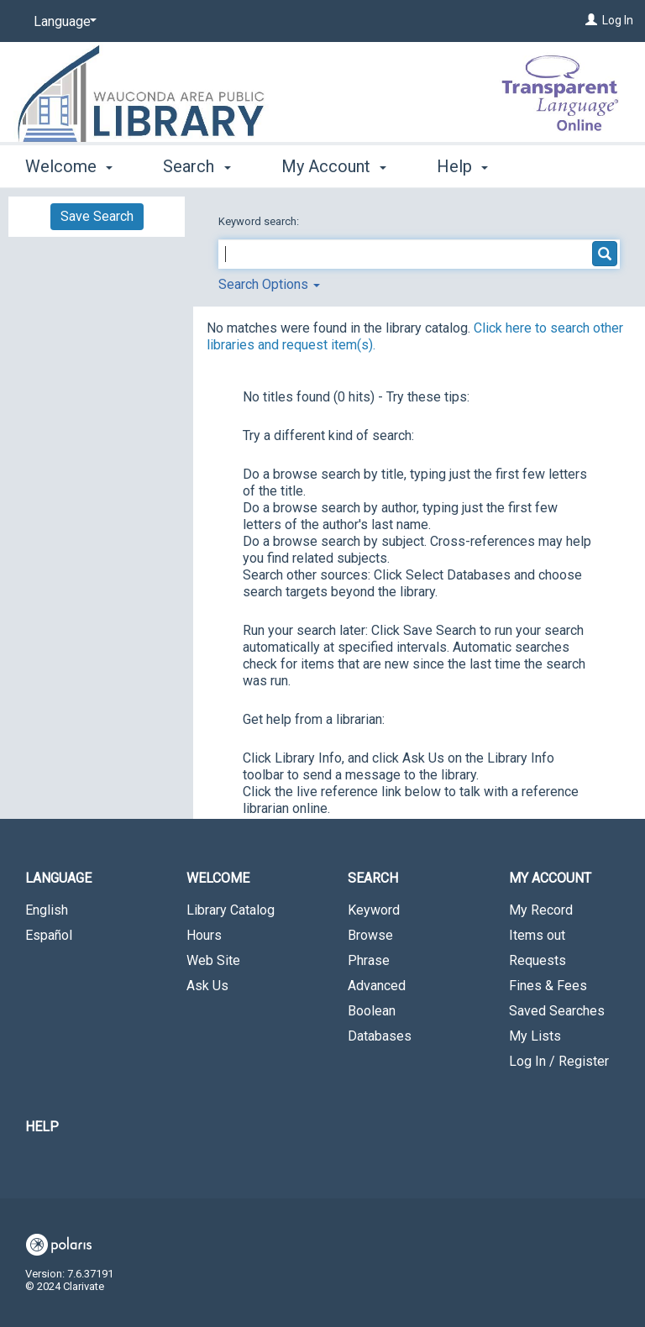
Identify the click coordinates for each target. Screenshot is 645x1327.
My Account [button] (333, 164)
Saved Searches (557, 1011)
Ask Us (207, 986)
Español (48, 935)
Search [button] (196, 164)
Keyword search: (260, 221)
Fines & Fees (548, 986)
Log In (617, 20)
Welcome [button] (69, 164)
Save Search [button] (97, 216)
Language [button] (58, 878)
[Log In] (591, 20)
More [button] (470, 166)
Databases (380, 1036)
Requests (537, 960)
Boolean (372, 1011)
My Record (541, 910)
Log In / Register (559, 1061)
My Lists (535, 1036)
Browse (370, 935)
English (46, 910)
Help (42, 1127)
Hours (204, 935)
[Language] (62, 22)
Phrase (369, 960)
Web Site (213, 960)
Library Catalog (230, 910)
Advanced (377, 986)
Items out (537, 935)
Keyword (374, 910)
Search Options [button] (269, 284)
